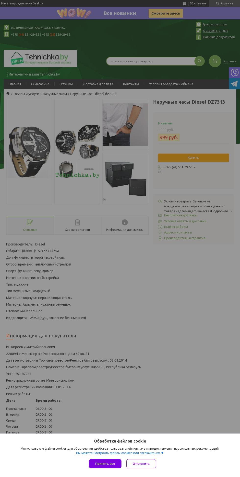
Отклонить (141, 464)
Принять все (105, 464)
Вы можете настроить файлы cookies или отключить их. (118, 453)
